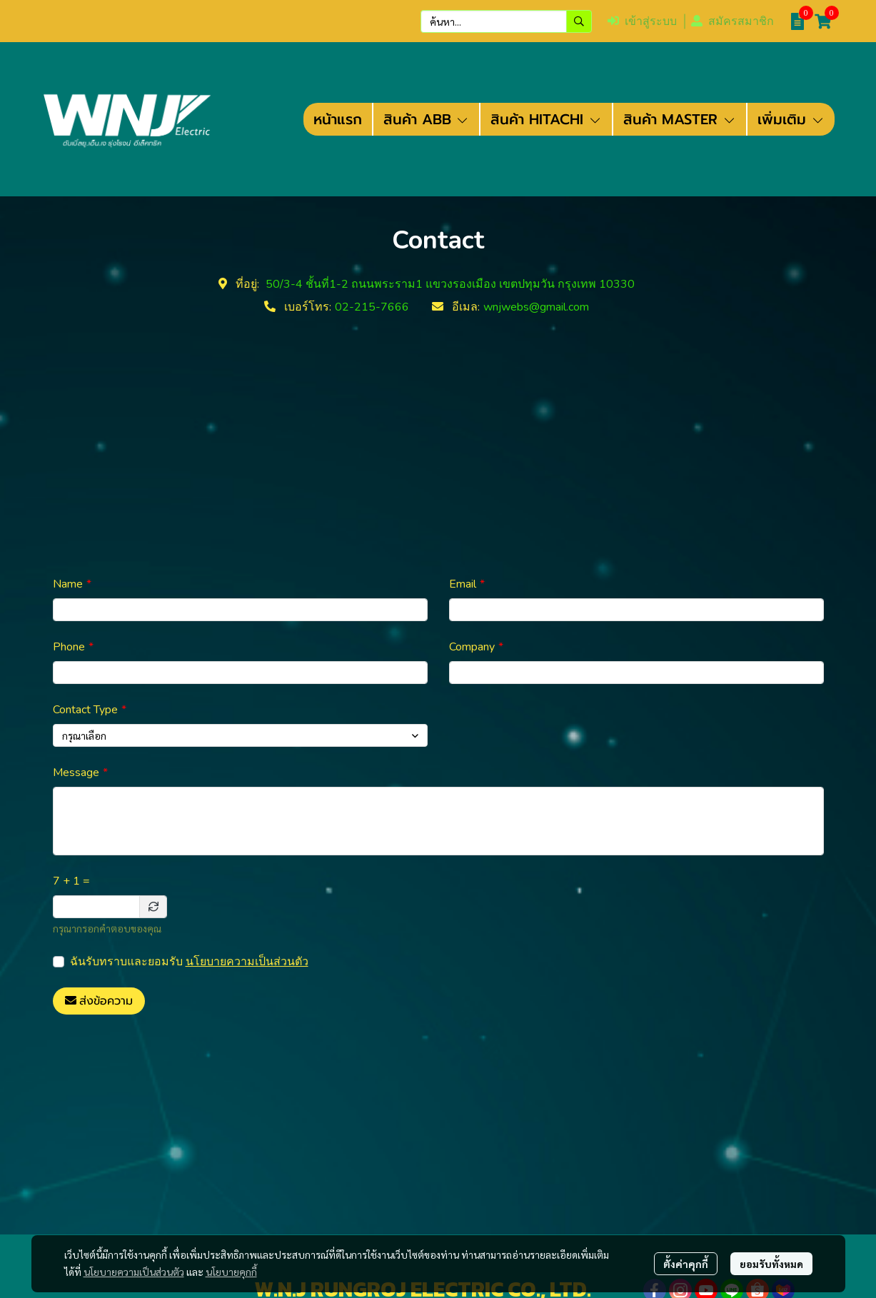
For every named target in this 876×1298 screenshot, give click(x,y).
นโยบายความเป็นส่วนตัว (247, 962)
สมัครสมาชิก (732, 21)
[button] (506, 21)
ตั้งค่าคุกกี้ (685, 1263)
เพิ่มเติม (791, 119)
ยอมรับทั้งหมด (771, 1263)
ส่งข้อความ (99, 1001)
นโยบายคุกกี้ (231, 1271)
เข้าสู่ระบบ (642, 21)
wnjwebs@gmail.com (536, 307)
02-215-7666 (372, 307)
